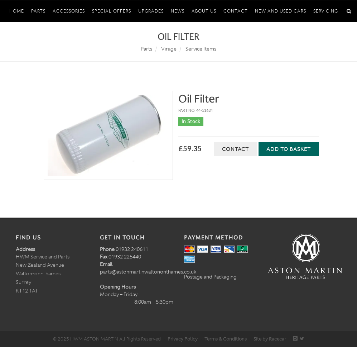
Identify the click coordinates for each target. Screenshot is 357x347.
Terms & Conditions (225, 339)
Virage (169, 49)
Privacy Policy (183, 339)
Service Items (200, 49)
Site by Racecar (270, 339)
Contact (235, 149)
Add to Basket (288, 149)
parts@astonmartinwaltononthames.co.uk (148, 271)
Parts (146, 49)
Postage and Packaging (210, 277)
